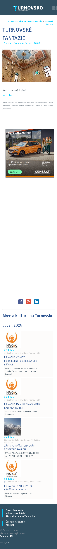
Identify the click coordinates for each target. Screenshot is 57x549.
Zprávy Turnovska (14, 510)
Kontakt (10, 524)
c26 (7, 543)
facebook (6, 536)
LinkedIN (36, 301)
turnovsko (12, 21)
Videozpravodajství (16, 513)
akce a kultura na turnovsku (30, 21)
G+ (28, 301)
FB (20, 301)
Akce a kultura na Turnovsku (20, 516)
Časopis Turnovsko (15, 521)
